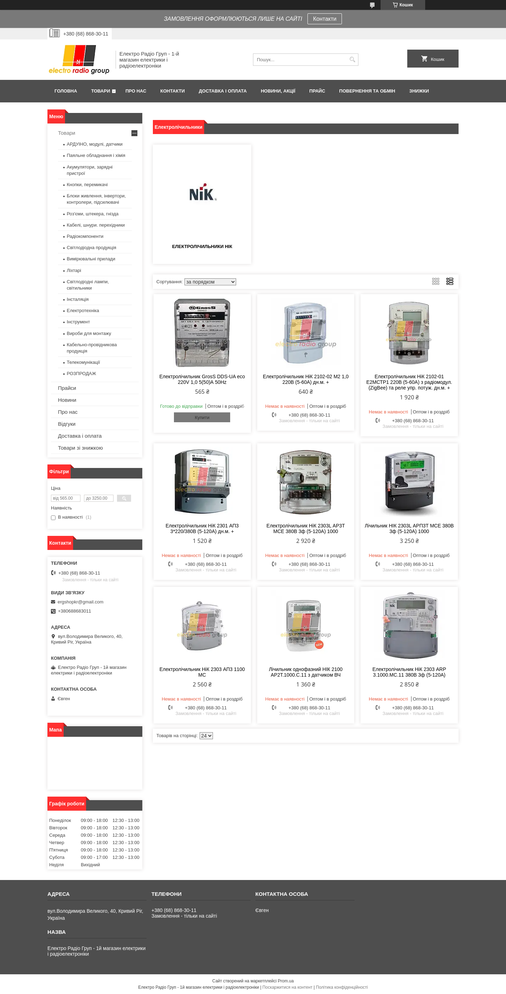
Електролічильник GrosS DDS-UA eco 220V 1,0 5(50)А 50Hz (202, 379)
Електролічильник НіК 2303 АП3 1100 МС (202, 672)
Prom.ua (286, 981)
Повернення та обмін (367, 91)
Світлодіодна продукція (91, 247)
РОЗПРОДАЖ (81, 373)
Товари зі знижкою (80, 448)
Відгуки (67, 424)
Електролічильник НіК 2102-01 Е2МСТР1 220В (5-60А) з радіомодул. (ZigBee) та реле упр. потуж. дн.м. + (409, 382)
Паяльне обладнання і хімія (96, 155)
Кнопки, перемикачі (87, 184)
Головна (65, 91)
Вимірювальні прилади (91, 258)
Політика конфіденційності (342, 987)
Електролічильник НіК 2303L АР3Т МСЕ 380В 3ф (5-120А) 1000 (305, 528)
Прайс (317, 91)
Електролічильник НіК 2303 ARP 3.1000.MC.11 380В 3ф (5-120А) (409, 672)
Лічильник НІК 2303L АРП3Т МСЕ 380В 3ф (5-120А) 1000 (409, 528)
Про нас (135, 91)
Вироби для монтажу (89, 333)
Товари (100, 91)
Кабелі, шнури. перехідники (96, 225)
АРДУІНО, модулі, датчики (95, 144)
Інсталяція (78, 299)
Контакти (325, 19)
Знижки (419, 91)
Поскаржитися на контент (287, 987)
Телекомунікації (83, 362)
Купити (202, 417)
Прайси (67, 388)
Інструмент (78, 321)
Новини (67, 400)
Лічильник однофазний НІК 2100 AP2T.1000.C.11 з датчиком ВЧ (306, 672)
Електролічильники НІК (202, 246)
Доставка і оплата (223, 91)
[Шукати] (352, 59)
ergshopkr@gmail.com (80, 601)
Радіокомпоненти (85, 236)
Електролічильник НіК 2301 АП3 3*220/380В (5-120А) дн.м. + (202, 528)
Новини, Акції (278, 91)
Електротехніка (83, 310)
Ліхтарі (74, 270)
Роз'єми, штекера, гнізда (92, 213)
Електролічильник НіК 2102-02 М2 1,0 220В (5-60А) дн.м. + (306, 379)
